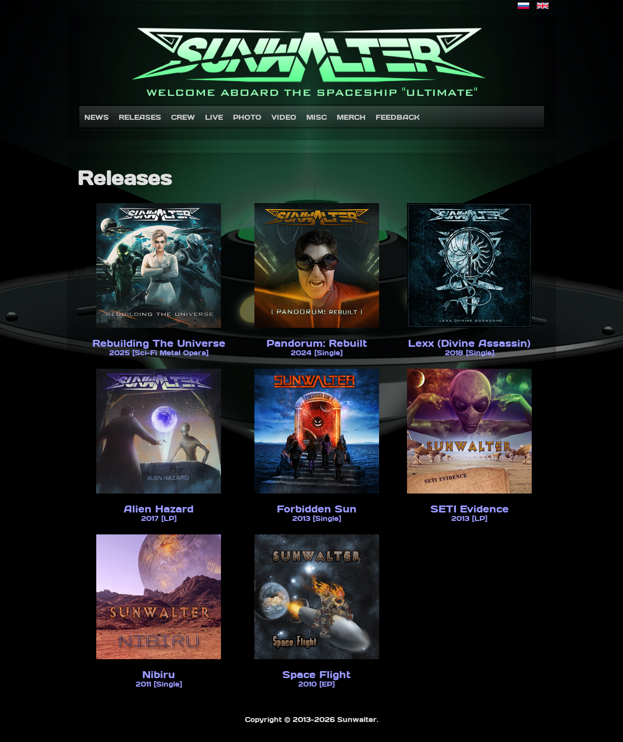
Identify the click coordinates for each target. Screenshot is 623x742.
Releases (140, 117)
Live (214, 117)
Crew (183, 117)
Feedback (397, 117)
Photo (247, 117)
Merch (351, 117)
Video (283, 117)
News (96, 117)
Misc (316, 117)
